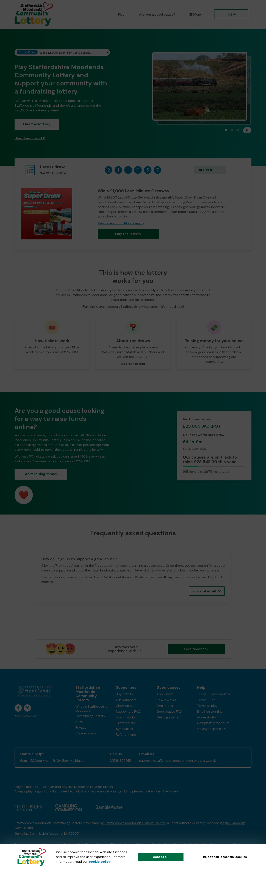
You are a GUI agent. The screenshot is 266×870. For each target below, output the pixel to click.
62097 (73, 833)
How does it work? (30, 138)
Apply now (164, 694)
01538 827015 (120, 760)
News (79, 721)
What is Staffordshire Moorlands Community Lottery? (91, 711)
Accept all (160, 857)
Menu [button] (196, 14)
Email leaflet (165, 705)
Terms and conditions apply (121, 223)
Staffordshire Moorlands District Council (135, 823)
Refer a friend (126, 734)
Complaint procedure (213, 723)
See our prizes (133, 364)
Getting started (168, 717)
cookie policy (100, 861)
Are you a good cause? (157, 14)
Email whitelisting (210, 711)
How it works (125, 717)
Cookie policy (85, 733)
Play (121, 14)
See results (210, 170)
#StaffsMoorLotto (27, 716)
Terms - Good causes (213, 694)
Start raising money (41, 473)
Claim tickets (125, 705)
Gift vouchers (126, 700)
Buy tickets (124, 694)
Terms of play (207, 705)
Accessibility (206, 717)
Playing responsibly (211, 729)
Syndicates (124, 729)
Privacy (80, 727)
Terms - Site (206, 700)
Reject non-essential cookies (225, 857)
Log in (231, 14)
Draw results (125, 723)
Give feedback (196, 649)
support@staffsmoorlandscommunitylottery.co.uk (177, 760)
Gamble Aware (167, 791)
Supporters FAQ (128, 711)
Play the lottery (36, 124)
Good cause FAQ (169, 711)
